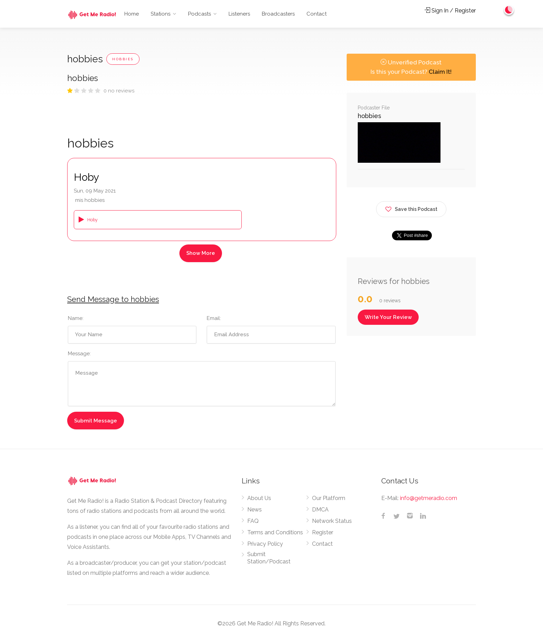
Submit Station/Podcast (269, 558)
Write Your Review (388, 317)
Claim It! (440, 71)
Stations (160, 14)
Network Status (332, 521)
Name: (75, 318)
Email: (214, 318)
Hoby (86, 177)
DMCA (320, 509)
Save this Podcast (411, 208)
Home (131, 14)
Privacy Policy (265, 544)
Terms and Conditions (275, 532)
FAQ (253, 521)
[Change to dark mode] (509, 10)
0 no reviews (119, 91)
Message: (79, 353)
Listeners (239, 14)
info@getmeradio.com (428, 498)
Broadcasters (278, 14)
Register (322, 532)
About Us (259, 498)
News (254, 509)
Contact (316, 14)
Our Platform (328, 498)
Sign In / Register (450, 10)
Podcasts (199, 14)
